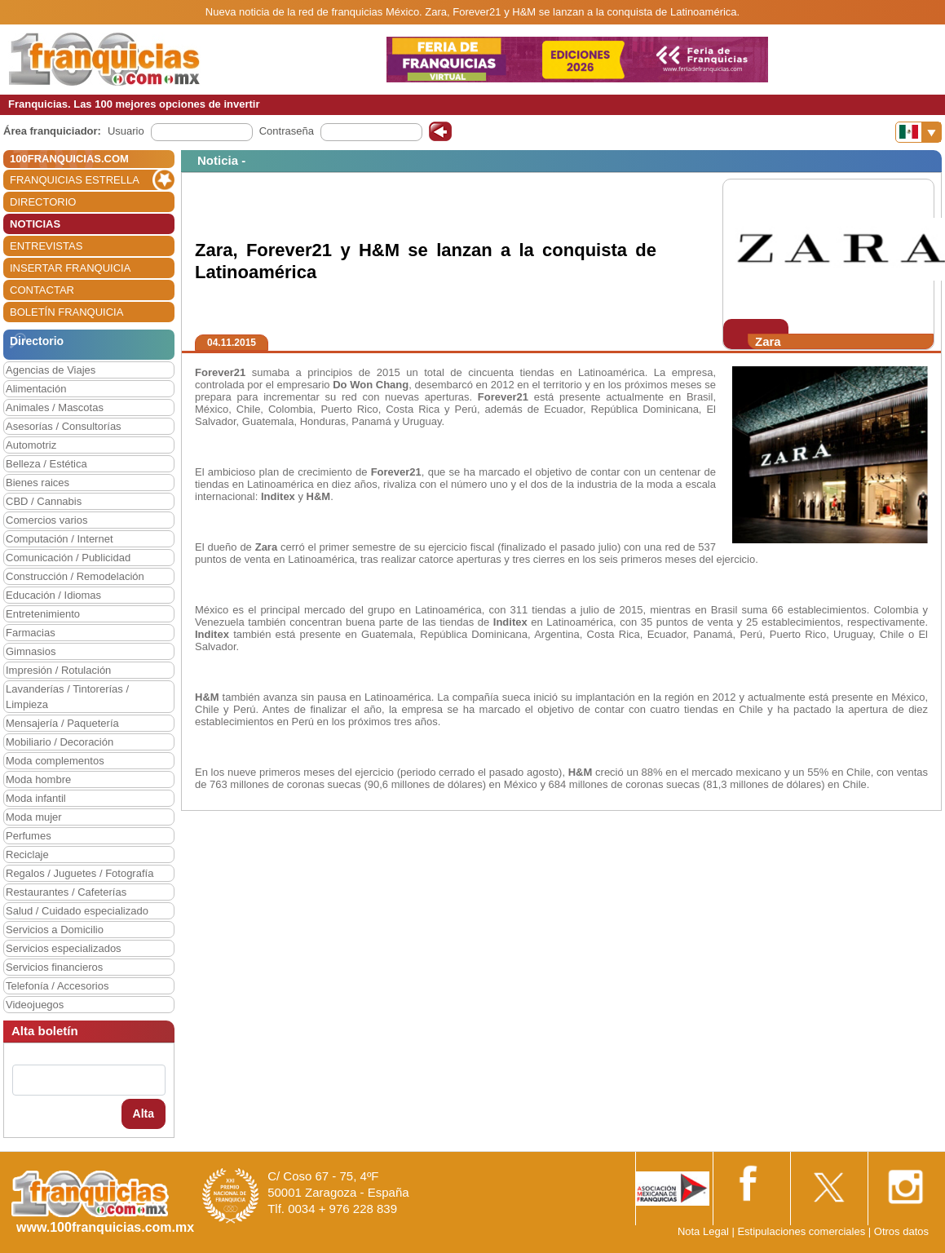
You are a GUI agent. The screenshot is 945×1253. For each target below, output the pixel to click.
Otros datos (901, 1231)
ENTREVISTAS (46, 246)
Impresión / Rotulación (58, 670)
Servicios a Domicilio (55, 929)
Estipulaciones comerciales (802, 1231)
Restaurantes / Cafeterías (66, 892)
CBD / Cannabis (44, 501)
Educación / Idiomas (53, 595)
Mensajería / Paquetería (62, 723)
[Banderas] (918, 132)
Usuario (126, 131)
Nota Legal (703, 1231)
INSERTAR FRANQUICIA (70, 268)
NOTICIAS (35, 224)
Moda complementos (55, 761)
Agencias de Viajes (50, 370)
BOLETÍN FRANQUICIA (66, 312)
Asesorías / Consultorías (63, 426)
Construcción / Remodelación (75, 576)
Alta (143, 1113)
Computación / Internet (59, 539)
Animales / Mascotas (55, 407)
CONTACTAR (42, 290)
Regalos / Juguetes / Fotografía (79, 873)
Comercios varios (46, 520)
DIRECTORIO (43, 202)
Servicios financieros (54, 967)
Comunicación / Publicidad (68, 557)
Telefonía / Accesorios (57, 986)
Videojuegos (35, 1004)
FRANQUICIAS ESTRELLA (74, 180)
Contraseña (286, 131)
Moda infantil (36, 798)
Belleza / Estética (46, 464)
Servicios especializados (63, 948)
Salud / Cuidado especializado (77, 911)
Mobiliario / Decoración (59, 742)
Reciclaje (27, 854)
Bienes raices (37, 482)
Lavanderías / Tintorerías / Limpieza (67, 697)
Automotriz (31, 445)
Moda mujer (34, 817)
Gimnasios (30, 651)
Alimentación (36, 389)
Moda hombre (38, 779)
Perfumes (28, 836)
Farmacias (30, 632)
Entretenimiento (43, 614)
